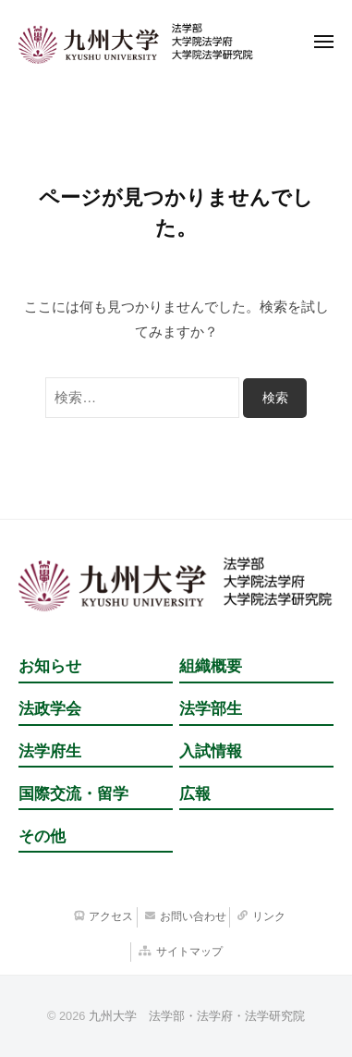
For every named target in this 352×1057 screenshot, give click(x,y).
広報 (195, 794)
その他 (42, 836)
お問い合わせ (193, 916)
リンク (268, 916)
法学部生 (210, 709)
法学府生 (49, 751)
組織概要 (210, 666)
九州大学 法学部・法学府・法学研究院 (197, 1016)
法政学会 (49, 709)
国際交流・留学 (73, 794)
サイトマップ (189, 951)
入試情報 (210, 751)
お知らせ (49, 666)
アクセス (111, 916)
